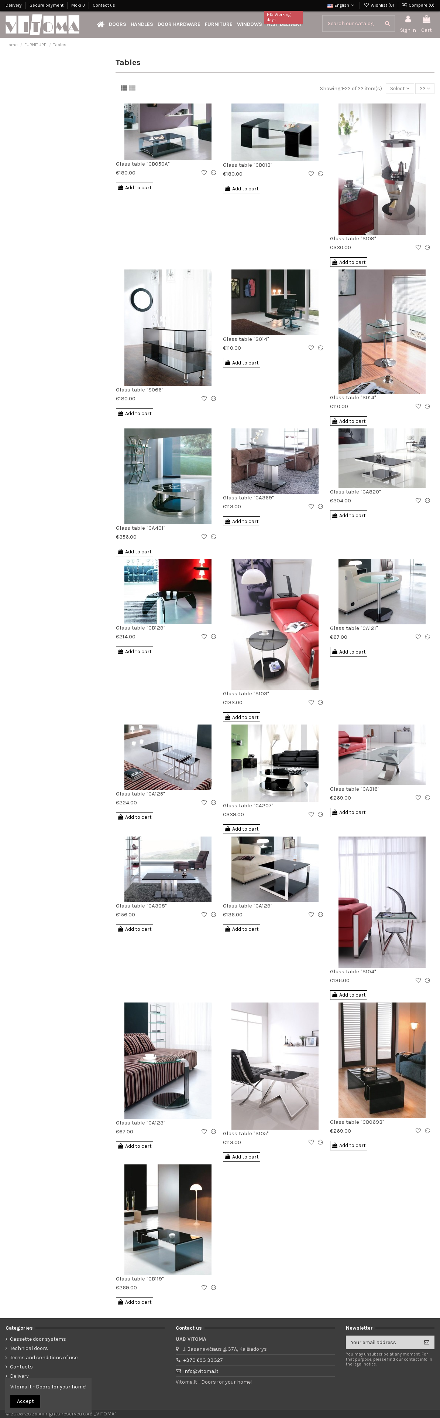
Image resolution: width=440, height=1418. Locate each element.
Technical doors (29, 1348)
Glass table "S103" (246, 693)
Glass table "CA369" (248, 497)
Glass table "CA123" (140, 1122)
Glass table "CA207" (248, 805)
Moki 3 (78, 5)
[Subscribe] (426, 1343)
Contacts (21, 1367)
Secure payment (47, 5)
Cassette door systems (38, 1339)
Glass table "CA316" (354, 789)
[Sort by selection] (400, 88)
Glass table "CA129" (247, 905)
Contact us (104, 5)
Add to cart (134, 187)
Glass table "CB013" (247, 165)
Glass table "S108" (353, 238)
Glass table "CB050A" (143, 163)
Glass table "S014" (246, 339)
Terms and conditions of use (44, 1357)
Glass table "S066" (140, 389)
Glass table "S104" (353, 971)
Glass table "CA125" (140, 793)
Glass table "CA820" (355, 491)
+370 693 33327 (203, 1360)
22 (425, 88)
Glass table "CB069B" (357, 1122)
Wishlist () (379, 5)
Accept (25, 1401)
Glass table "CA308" (141, 905)
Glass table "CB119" (140, 1278)
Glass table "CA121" (354, 628)
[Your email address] (382, 1343)
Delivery (14, 5)
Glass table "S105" (246, 1133)
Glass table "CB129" (140, 627)
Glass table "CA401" (140, 528)
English (341, 5)
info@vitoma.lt (201, 1371)
